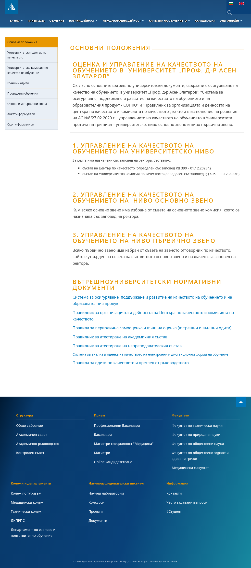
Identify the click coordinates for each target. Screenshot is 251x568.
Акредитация (205, 20)
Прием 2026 (36, 20)
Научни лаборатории (106, 493)
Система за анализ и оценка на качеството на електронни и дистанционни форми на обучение (150, 354)
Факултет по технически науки (197, 425)
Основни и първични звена (27, 104)
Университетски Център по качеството (27, 54)
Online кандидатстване (113, 461)
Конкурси (96, 502)
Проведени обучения (22, 93)
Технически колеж (26, 511)
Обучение (56, 20)
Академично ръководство (37, 443)
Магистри (102, 452)
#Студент (174, 511)
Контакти (174, 493)
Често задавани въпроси (186, 502)
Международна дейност (123, 20)
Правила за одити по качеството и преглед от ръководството (131, 362)
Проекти (95, 511)
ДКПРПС (18, 520)
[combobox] (233, 12)
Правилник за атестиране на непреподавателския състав (127, 345)
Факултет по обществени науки (198, 443)
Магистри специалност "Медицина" (123, 443)
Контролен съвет (30, 452)
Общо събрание (29, 425)
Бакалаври (103, 434)
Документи (97, 520)
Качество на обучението (169, 20)
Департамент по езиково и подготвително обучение (33, 532)
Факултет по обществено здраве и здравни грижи (200, 455)
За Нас (16, 20)
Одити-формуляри (20, 124)
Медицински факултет (190, 467)
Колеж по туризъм (26, 493)
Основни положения (22, 42)
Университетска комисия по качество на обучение (27, 70)
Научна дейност (83, 20)
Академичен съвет (31, 434)
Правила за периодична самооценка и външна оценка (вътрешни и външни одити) (152, 328)
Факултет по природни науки (196, 434)
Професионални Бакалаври (117, 425)
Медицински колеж (27, 502)
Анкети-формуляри (21, 114)
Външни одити (18, 83)
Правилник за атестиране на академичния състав (120, 337)
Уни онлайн (231, 20)
